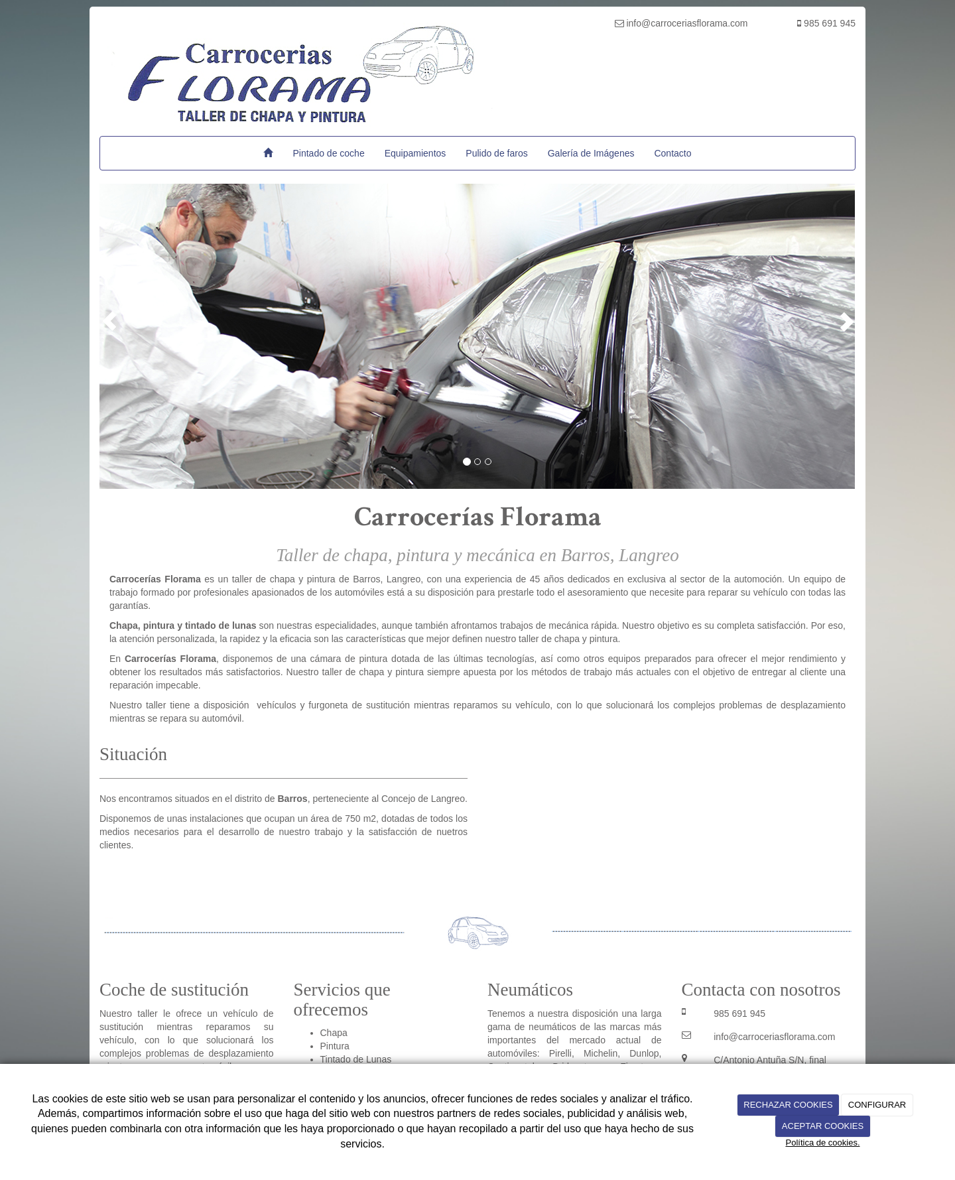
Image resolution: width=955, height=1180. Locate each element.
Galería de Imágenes (591, 153)
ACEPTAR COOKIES (822, 1126)
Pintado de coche (328, 153)
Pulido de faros (496, 153)
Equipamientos (415, 153)
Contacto (672, 153)
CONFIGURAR (877, 1105)
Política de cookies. (822, 1142)
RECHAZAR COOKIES (787, 1105)
